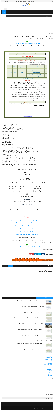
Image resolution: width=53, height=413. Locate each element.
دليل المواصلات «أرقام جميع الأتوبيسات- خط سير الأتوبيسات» (33, 309)
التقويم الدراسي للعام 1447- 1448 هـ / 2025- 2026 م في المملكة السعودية (31, 304)
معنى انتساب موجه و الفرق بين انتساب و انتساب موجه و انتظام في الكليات (31, 327)
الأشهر (26, 301)
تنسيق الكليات (49, 359)
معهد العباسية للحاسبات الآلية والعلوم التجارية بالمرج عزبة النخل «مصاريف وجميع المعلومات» (27, 321)
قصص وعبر (50, 370)
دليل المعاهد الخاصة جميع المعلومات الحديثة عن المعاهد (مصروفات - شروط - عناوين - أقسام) (26, 223)
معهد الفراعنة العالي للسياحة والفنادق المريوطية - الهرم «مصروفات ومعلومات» (30, 346)
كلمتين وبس (50, 369)
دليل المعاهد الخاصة (45, 253)
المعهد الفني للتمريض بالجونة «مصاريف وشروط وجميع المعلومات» (32, 338)
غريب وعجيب (49, 371)
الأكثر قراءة (43, 301)
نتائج (51, 361)
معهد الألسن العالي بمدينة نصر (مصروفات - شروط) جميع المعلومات (32, 315)
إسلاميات (50, 364)
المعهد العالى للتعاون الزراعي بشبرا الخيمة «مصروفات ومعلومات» (32, 352)
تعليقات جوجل (10, 269)
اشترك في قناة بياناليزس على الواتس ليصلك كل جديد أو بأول (26, 47)
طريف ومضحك (49, 372)
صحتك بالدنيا (50, 366)
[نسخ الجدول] (26, 197)
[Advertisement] (26, 24)
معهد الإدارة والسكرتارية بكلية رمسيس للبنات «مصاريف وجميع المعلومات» (31, 332)
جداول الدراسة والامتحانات (47, 363)
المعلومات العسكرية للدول (47, 367)
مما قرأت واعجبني (48, 377)
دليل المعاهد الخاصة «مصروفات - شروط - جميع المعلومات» (40, 344)
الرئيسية (50, 33)
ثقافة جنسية (50, 365)
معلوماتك (50, 375)
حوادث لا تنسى (49, 378)
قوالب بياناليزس (36, 411)
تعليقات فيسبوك (4, 269)
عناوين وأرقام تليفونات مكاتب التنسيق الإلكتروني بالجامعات (26, 229)
